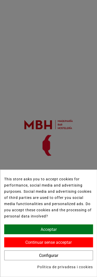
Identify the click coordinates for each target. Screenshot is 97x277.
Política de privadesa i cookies (65, 267)
